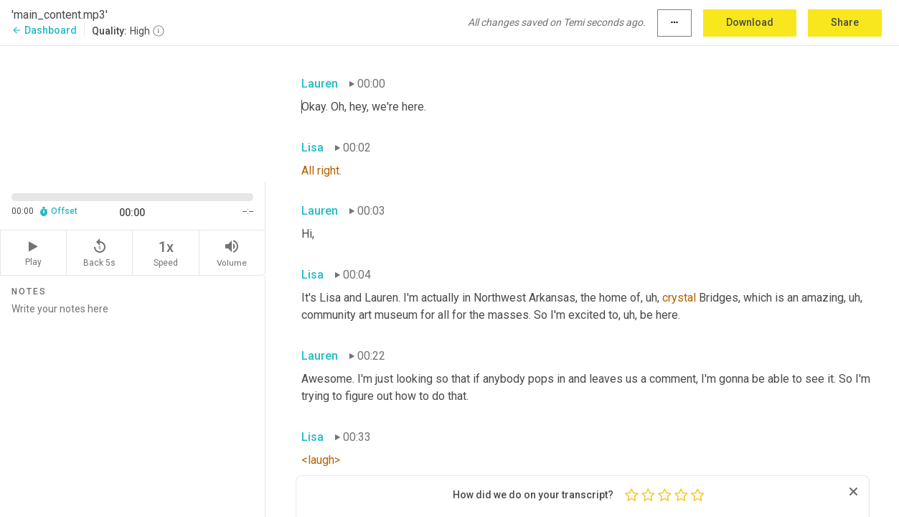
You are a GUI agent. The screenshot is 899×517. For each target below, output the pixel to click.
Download (749, 22)
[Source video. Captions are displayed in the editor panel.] (132, 112)
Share (845, 22)
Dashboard (44, 30)
